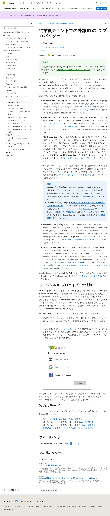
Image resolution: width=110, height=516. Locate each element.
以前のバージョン (19, 506)
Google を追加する (86, 422)
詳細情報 (86, 196)
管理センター (101, 9)
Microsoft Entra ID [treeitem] (14, 105)
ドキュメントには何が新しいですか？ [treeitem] (19, 47)
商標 (99, 506)
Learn (41, 23)
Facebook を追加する (87, 425)
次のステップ (45, 50)
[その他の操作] (105, 23)
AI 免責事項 (6, 506)
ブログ (30, 506)
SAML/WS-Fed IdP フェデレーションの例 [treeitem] (20, 130)
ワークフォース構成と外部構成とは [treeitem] (18, 41)
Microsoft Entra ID (82, 106)
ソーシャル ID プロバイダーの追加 (52, 47)
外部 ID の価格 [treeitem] (11, 44)
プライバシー (46, 506)
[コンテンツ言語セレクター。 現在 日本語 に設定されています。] (7, 501)
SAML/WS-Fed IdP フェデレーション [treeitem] (20, 126)
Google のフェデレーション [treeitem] (17, 117)
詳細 (72, 55)
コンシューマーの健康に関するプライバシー (70, 506)
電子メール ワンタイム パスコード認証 (75, 158)
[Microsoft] (4, 2)
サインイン (103, 3)
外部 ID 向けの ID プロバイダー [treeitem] (18, 102)
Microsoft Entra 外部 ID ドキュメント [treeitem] (16, 32)
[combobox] (18, 28)
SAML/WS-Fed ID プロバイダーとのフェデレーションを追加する (68, 428)
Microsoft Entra (61, 23)
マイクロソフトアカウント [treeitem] (17, 108)
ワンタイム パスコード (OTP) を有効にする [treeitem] (21, 112)
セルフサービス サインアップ (66, 329)
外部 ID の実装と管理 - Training (50, 465)
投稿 (37, 506)
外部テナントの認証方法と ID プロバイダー (73, 70)
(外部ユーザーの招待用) (64, 212)
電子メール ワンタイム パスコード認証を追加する (62, 419)
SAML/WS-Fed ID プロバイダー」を (67, 262)
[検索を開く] (97, 3)
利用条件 (92, 506)
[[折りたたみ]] (31, 24)
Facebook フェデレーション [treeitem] (17, 120)
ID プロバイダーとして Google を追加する (75, 175)
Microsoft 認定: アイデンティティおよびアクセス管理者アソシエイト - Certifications (68, 478)
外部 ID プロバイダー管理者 (88, 276)
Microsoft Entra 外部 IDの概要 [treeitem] (16, 38)
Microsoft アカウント (72, 126)
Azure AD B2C (88, 209)
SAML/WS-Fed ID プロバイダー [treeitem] (18, 123)
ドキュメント (49, 23)
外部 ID (71, 23)
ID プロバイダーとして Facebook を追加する (74, 239)
